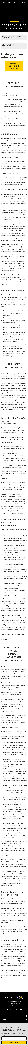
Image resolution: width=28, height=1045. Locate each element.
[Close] (26, 1026)
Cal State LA (8, 2)
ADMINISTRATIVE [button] (14, 1023)
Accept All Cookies (14, 1043)
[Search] (22, 2)
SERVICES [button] (14, 1020)
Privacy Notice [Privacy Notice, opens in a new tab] (9, 1036)
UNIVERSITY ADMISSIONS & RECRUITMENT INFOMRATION (14, 66)
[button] (24, 2)
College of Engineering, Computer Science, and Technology (11, 38)
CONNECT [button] (14, 1016)
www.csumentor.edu (6, 885)
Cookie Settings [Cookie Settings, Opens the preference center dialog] (14, 1039)
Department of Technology (8, 45)
